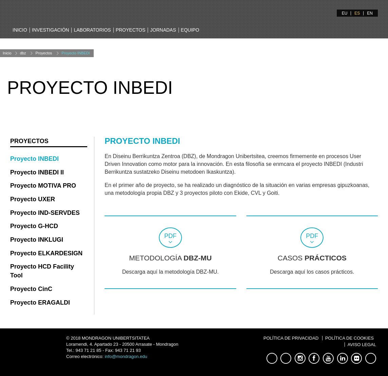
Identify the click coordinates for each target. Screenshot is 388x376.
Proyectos (131, 30)
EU (345, 13)
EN (370, 13)
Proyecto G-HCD (34, 226)
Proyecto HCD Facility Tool (42, 271)
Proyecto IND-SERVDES (45, 212)
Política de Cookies (349, 338)
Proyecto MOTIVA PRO (43, 185)
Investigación (50, 30)
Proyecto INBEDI (75, 53)
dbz (23, 53)
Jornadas (163, 30)
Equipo (190, 30)
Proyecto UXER (32, 199)
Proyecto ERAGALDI (40, 302)
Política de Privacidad (290, 338)
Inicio (20, 30)
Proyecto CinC (31, 289)
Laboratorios (92, 30)
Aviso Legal (362, 344)
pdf (170, 236)
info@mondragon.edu (126, 356)
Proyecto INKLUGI (36, 239)
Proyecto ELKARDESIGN (46, 253)
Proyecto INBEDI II (37, 172)
